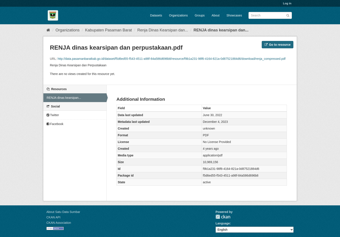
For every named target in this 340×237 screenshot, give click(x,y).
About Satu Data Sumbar (63, 212)
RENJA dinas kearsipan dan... (220, 30)
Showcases (234, 15)
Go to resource (278, 44)
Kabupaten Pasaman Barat (108, 30)
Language (223, 223)
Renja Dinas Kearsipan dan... (162, 30)
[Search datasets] (270, 15)
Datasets (156, 15)
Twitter (53, 115)
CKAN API (53, 217)
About (216, 15)
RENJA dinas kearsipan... (64, 97)
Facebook (55, 124)
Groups (200, 15)
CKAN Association (58, 222)
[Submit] (288, 15)
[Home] (48, 30)
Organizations (178, 15)
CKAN (223, 216)
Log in (287, 3)
